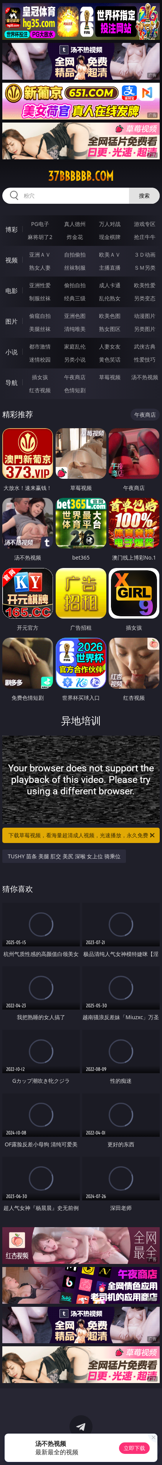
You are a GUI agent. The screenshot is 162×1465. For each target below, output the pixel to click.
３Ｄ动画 (144, 254)
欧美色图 (110, 315)
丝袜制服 (75, 267)
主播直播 (110, 267)
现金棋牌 (110, 237)
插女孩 (40, 377)
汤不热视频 (144, 377)
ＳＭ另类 (144, 267)
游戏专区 (144, 224)
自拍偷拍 (75, 254)
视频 (11, 260)
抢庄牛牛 (144, 237)
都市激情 (40, 346)
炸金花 (75, 237)
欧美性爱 (144, 285)
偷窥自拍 (40, 315)
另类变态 (144, 298)
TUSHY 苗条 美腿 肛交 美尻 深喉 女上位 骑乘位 (64, 856)
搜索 (144, 195)
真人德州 (75, 224)
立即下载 (134, 1448)
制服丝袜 (40, 298)
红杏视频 (40, 390)
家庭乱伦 (75, 346)
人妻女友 (110, 346)
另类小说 (75, 359)
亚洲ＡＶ (40, 254)
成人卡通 (110, 285)
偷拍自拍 (75, 285)
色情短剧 (75, 390)
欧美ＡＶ (110, 254)
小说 (11, 352)
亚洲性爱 (40, 285)
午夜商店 (75, 377)
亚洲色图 (75, 315)
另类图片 (144, 328)
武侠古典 (144, 346)
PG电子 (40, 224)
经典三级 (75, 298)
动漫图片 (144, 315)
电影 (11, 290)
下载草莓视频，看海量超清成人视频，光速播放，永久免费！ (82, 835)
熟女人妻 (40, 267)
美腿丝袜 (40, 328)
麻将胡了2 (40, 237)
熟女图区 (110, 328)
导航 (11, 382)
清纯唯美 (75, 328)
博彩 (11, 229)
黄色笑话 (110, 359)
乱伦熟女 (110, 298)
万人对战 (110, 224)
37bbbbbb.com (81, 176)
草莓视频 (110, 377)
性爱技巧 (144, 359)
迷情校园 (40, 359)
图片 (11, 321)
